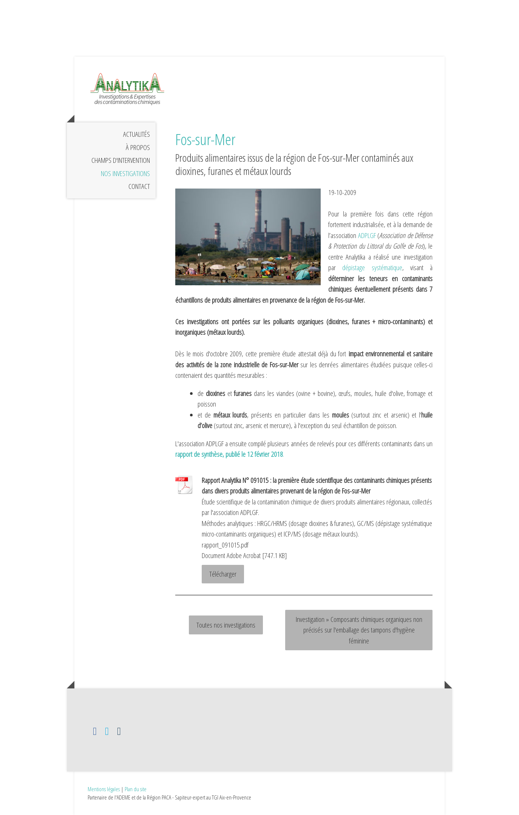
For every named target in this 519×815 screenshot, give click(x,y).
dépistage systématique (372, 267)
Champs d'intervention (120, 160)
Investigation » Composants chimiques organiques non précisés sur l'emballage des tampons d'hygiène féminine (359, 630)
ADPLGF (367, 235)
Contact (139, 186)
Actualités (136, 134)
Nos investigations (125, 173)
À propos (138, 147)
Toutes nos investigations (225, 625)
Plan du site (136, 789)
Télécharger (222, 574)
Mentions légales (104, 789)
